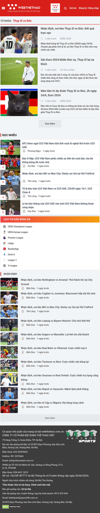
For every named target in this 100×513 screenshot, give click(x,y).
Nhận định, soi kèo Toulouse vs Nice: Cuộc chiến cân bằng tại (55, 361)
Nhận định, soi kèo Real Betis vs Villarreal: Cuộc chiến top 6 (54, 348)
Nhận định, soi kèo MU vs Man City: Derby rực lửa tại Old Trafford (57, 307)
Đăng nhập (93, 8)
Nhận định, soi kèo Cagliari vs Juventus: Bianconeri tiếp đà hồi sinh (58, 293)
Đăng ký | (83, 8)
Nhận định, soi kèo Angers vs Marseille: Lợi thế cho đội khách (55, 334)
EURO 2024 (65, 38)
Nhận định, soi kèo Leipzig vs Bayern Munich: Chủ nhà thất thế (55, 320)
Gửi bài (73, 8)
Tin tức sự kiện (67, 70)
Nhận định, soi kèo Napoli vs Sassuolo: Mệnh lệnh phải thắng (54, 389)
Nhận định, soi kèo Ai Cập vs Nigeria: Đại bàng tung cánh (52, 402)
